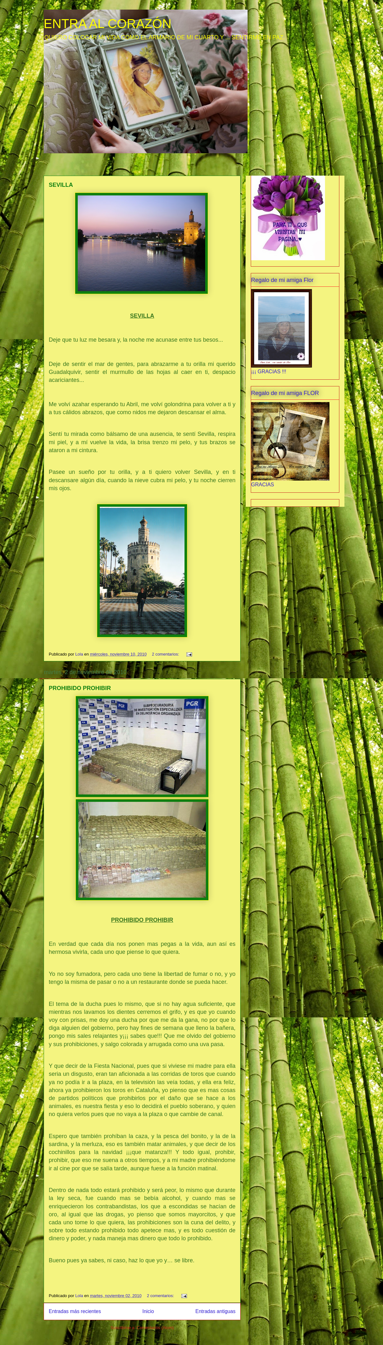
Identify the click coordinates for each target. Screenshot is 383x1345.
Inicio (148, 1311)
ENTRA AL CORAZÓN (107, 24)
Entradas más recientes (75, 1311)
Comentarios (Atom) (155, 1327)
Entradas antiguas (215, 1311)
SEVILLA (61, 185)
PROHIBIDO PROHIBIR (80, 688)
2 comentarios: (166, 654)
